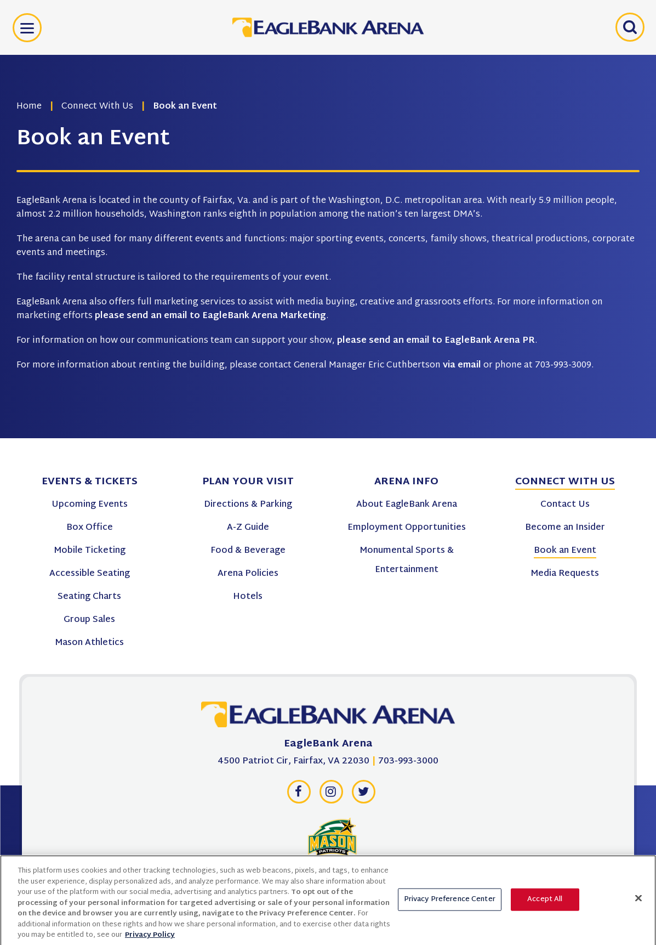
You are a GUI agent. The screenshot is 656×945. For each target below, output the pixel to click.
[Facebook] (298, 794)
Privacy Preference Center (449, 902)
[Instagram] (331, 794)
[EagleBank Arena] (328, 717)
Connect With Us (97, 107)
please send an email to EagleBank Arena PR (436, 341)
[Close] (638, 901)
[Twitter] (363, 794)
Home (29, 107)
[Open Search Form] (628, 27)
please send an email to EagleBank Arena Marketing (210, 316)
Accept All (544, 902)
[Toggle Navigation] (27, 27)
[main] (328, 219)
